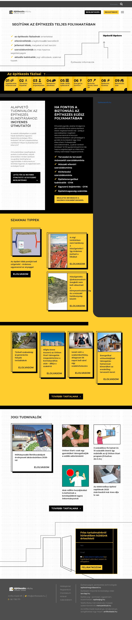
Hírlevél (63, 596)
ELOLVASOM (20, 274)
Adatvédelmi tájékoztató (94, 557)
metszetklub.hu (103, 606)
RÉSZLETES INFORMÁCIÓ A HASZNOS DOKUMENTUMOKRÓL (70, 199)
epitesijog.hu (99, 600)
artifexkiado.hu (110, 612)
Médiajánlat (65, 586)
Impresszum (65, 593)
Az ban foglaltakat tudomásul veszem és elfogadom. (93, 559)
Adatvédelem (66, 600)
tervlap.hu (85, 594)
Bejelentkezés (93, 12)
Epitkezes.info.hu (104, 102)
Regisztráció (111, 12)
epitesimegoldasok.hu (91, 587)
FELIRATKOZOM (91, 567)
